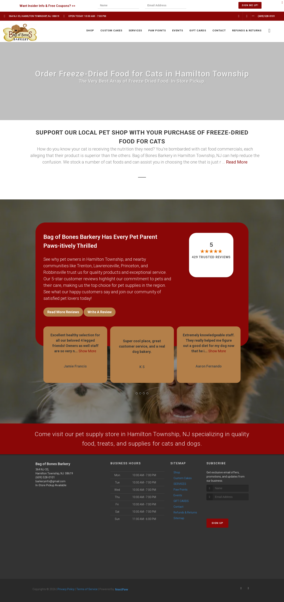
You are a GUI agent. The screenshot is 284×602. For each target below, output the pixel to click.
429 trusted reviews (211, 257)
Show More (87, 351)
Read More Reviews (63, 312)
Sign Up (217, 523)
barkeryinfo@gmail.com (50, 481)
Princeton (130, 265)
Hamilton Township (104, 259)
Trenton (84, 265)
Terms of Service (87, 589)
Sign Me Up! (250, 5)
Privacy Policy (66, 589)
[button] (137, 393)
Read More (237, 162)
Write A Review (100, 312)
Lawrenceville (106, 265)
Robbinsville (54, 272)
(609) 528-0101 (45, 477)
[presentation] (206, 6)
